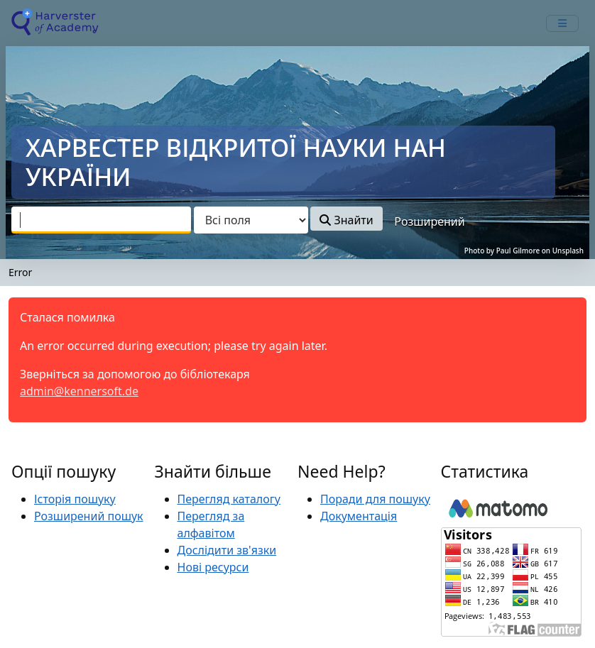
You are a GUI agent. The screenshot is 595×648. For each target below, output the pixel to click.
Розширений (429, 221)
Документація (358, 516)
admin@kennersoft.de (79, 391)
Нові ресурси (213, 567)
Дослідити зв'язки (227, 550)
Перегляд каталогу (229, 499)
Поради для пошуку (375, 499)
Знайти (346, 220)
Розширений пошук (88, 516)
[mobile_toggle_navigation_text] (562, 23)
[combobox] (101, 220)
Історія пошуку (75, 499)
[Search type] (251, 220)
